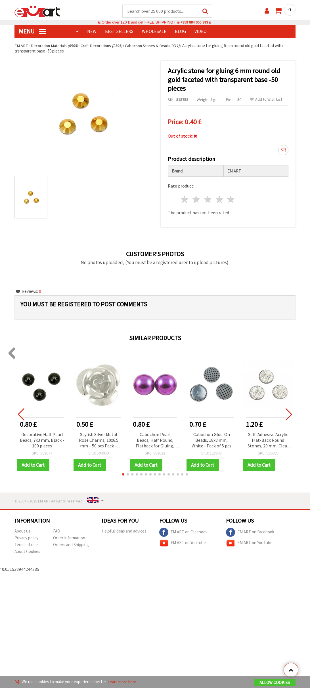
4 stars (219, 199)
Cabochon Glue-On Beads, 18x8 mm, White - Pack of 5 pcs (211, 440)
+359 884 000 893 (194, 22)
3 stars (208, 199)
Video (200, 31)
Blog (180, 31)
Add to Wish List (266, 100)
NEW (92, 31)
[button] (123, 475)
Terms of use (26, 545)
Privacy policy (26, 538)
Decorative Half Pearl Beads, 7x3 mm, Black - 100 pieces (42, 440)
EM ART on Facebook (183, 532)
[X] (16, 682)
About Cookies (27, 551)
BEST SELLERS (119, 31)
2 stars (196, 199)
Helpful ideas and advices (124, 531)
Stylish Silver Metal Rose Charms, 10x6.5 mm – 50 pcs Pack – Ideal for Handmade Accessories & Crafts (98, 441)
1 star (185, 199)
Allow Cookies (274, 682)
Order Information (69, 538)
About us (22, 531)
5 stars (231, 199)
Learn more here (122, 682)
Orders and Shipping (71, 545)
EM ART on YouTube (182, 543)
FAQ (56, 531)
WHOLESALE (154, 31)
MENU (32, 31)
